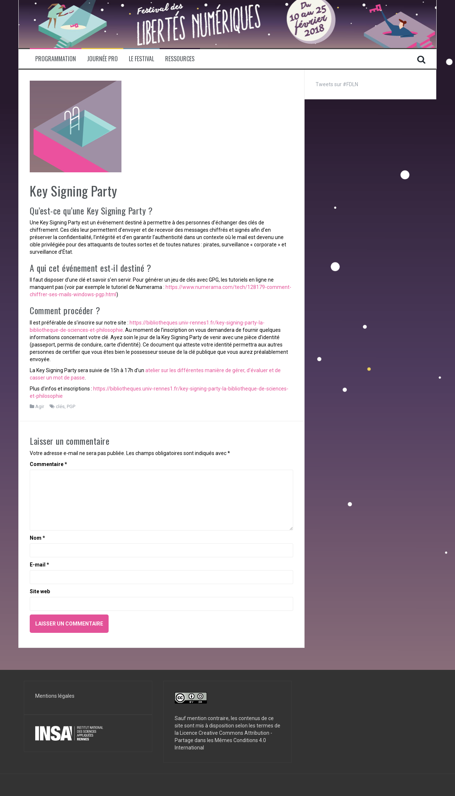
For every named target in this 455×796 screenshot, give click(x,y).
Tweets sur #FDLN (337, 84)
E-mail (39, 565)
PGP (71, 406)
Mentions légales (54, 696)
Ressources (179, 59)
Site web (40, 591)
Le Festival (141, 59)
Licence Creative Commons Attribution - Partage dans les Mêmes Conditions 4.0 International (223, 740)
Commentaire (48, 464)
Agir (39, 406)
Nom (37, 538)
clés (60, 406)
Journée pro (102, 59)
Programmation (55, 59)
